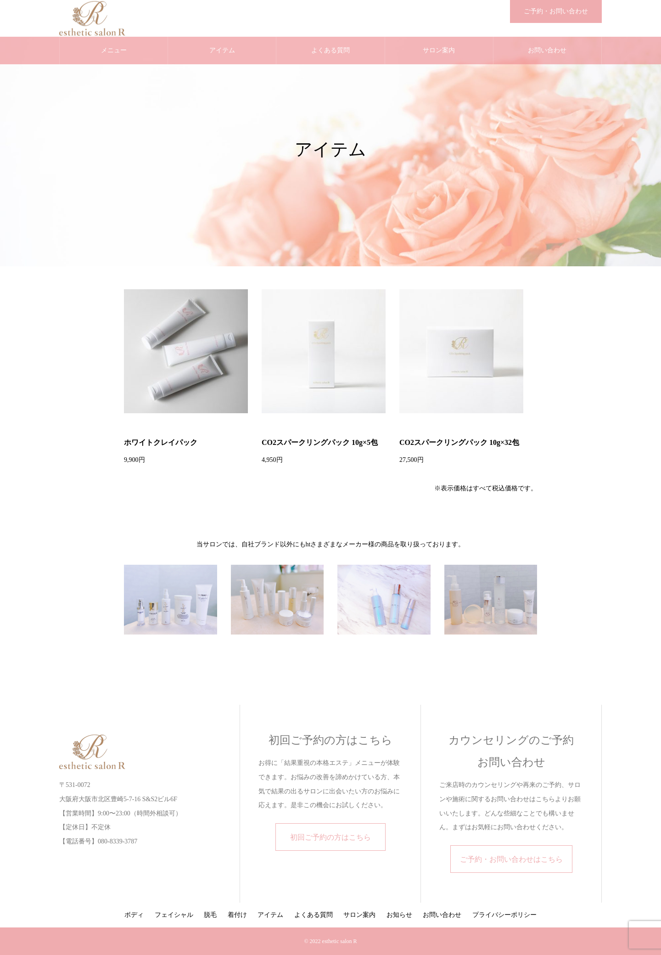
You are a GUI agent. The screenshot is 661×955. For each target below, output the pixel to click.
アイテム (222, 50)
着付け (237, 914)
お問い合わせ (547, 50)
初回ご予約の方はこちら (330, 837)
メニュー (114, 50)
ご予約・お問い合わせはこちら (511, 859)
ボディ (134, 914)
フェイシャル (174, 914)
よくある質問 (330, 50)
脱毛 (210, 914)
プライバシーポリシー (504, 914)
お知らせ (399, 914)
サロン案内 (439, 50)
